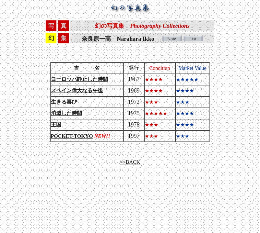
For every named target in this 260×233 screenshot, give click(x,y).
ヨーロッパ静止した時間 (79, 79)
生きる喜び (64, 102)
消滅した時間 (66, 113)
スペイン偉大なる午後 (77, 90)
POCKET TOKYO (72, 136)
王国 (56, 124)
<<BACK (130, 162)
